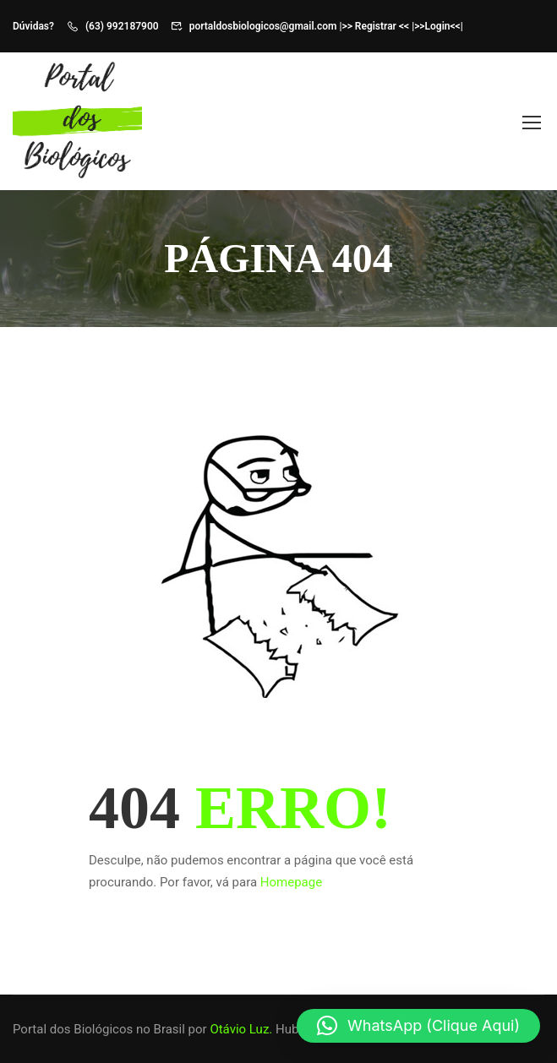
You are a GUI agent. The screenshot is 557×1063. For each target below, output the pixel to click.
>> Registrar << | (377, 26)
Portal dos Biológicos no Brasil (99, 1029)
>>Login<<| (438, 26)
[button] (418, 1026)
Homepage (291, 882)
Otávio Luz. (241, 1029)
